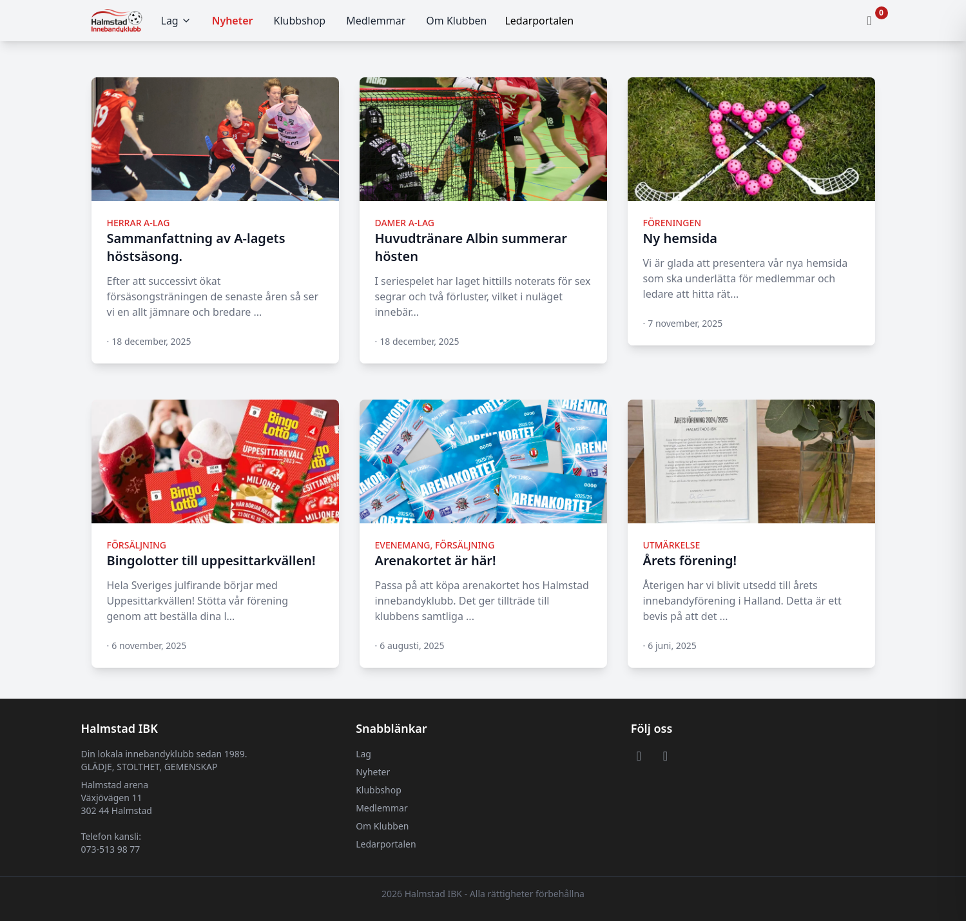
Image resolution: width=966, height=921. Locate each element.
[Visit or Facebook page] (639, 755)
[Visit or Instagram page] (665, 755)
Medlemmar (375, 21)
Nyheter (232, 21)
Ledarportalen (386, 844)
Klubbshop (300, 21)
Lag (176, 21)
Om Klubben (456, 21)
